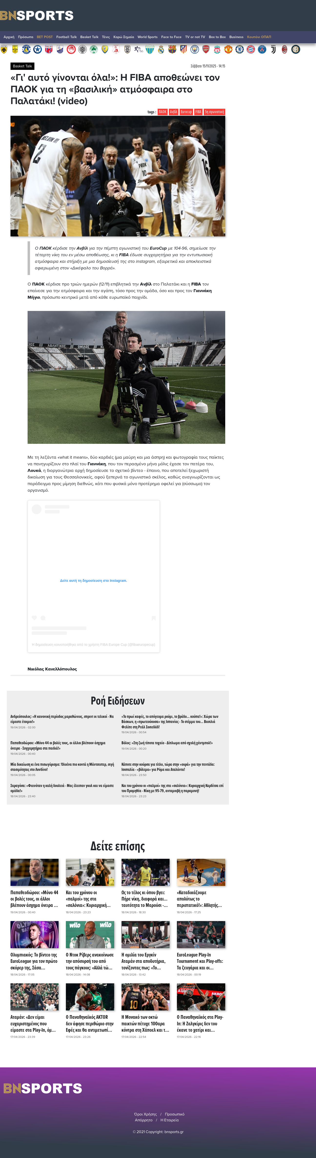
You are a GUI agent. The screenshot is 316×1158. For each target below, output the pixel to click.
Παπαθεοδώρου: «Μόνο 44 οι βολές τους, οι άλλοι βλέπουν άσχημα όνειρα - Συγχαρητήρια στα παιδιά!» (57, 746)
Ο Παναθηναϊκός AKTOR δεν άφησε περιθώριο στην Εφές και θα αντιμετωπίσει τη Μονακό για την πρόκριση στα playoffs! (89, 1023)
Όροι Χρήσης (145, 1114)
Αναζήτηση (307, 38)
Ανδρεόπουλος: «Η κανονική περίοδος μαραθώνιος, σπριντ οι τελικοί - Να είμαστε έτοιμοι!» (62, 719)
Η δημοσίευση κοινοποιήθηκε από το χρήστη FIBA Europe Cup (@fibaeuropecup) (93, 645)
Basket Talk (89, 37)
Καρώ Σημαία (123, 37)
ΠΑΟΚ (162, 112)
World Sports (148, 37)
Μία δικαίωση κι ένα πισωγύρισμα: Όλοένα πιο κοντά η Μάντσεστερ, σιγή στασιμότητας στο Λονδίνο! (62, 767)
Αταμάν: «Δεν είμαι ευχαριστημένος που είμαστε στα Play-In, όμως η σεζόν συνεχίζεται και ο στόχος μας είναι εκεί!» (33, 1023)
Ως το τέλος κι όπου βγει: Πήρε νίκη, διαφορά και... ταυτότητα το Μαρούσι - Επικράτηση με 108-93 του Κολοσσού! (145, 899)
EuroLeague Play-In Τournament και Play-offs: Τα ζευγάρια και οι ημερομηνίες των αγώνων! (200, 961)
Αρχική (9, 37)
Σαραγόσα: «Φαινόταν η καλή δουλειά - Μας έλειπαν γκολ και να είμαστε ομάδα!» (62, 788)
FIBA (198, 112)
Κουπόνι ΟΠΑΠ (259, 37)
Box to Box (217, 37)
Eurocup (186, 112)
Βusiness (236, 37)
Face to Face (171, 37)
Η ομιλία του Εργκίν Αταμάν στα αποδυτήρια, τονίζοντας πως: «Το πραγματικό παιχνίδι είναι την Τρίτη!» (145, 961)
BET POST (45, 37)
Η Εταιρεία (170, 1120)
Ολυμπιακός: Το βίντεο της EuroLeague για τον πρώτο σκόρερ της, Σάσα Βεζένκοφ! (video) (33, 961)
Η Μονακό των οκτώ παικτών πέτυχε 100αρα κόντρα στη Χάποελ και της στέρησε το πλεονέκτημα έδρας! (145, 1023)
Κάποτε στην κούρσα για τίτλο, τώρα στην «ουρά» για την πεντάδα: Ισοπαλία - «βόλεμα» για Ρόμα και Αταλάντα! (168, 767)
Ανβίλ (173, 112)
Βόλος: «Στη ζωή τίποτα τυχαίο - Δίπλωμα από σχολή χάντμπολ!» (167, 743)
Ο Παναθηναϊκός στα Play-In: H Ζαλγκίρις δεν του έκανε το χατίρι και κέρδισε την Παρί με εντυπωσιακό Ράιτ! (200, 1023)
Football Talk (66, 37)
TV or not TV (195, 37)
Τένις (106, 37)
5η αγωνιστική (214, 112)
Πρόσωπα (25, 37)
